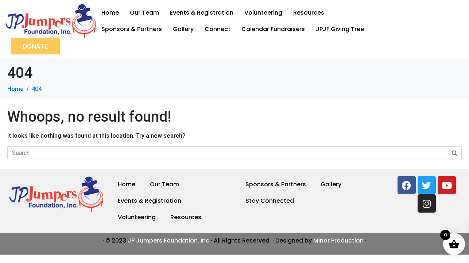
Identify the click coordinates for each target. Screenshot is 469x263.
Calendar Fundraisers (273, 29)
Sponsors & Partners (131, 29)
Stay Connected (269, 201)
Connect (217, 29)
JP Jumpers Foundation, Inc (168, 240)
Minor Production (338, 240)
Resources (308, 12)
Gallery (183, 29)
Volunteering (263, 12)
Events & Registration (201, 12)
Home (110, 12)
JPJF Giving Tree (340, 29)
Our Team (144, 12)
